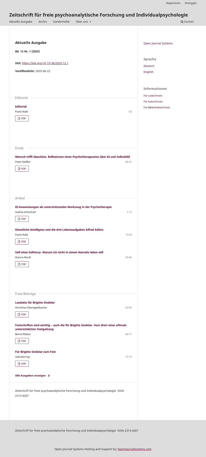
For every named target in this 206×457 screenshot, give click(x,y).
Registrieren (173, 3)
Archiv (43, 21)
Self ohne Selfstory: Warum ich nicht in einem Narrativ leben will (59, 252)
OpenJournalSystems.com (134, 449)
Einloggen (191, 3)
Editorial (21, 106)
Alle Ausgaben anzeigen (30, 375)
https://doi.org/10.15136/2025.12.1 (45, 63)
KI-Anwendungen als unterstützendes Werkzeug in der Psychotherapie (63, 207)
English (148, 72)
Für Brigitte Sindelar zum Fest (35, 352)
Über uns (82, 21)
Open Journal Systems (158, 43)
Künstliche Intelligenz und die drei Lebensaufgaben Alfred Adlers (59, 229)
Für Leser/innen (153, 95)
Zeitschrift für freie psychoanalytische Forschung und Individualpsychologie (98, 14)
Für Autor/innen (153, 101)
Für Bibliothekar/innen (157, 107)
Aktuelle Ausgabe (20, 21)
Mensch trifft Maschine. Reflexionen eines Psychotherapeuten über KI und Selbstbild (72, 157)
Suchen (187, 21)
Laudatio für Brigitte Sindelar (35, 302)
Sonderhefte (61, 21)
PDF (23, 118)
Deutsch (149, 66)
